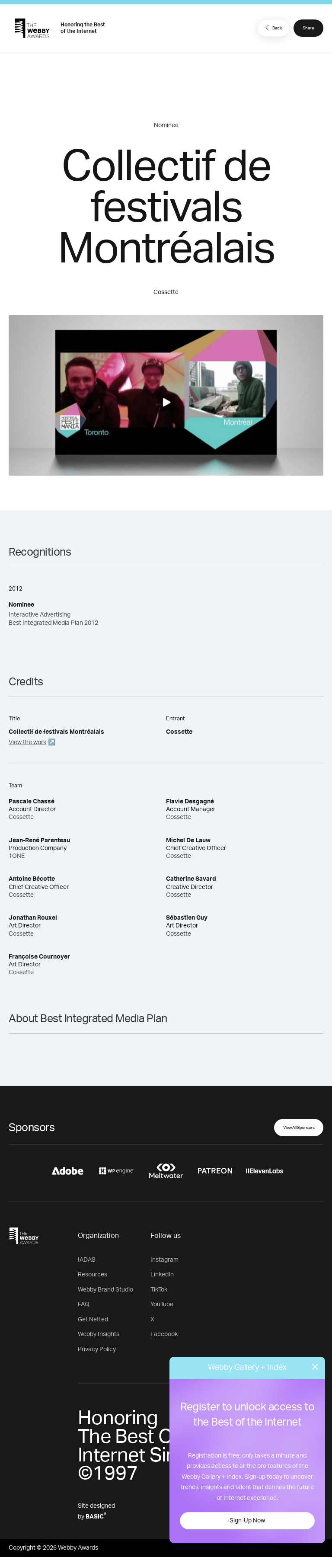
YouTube (161, 1304)
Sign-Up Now (247, 1521)
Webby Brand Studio (105, 1290)
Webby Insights (98, 1334)
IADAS (87, 1260)
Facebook (164, 1334)
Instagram (164, 1260)
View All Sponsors (299, 1127)
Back (272, 27)
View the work (27, 742)
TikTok (158, 1290)
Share (308, 28)
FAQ (83, 1304)
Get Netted (93, 1320)
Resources (92, 1275)
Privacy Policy (97, 1349)
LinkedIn (162, 1275)
